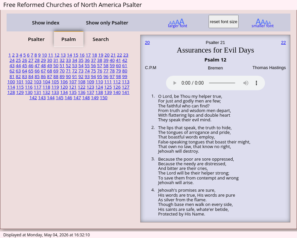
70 (62, 71)
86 (43, 76)
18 (94, 55)
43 (12, 65)
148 (86, 97)
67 (43, 71)
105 (55, 82)
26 (24, 60)
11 (50, 55)
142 (33, 97)
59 (112, 65)
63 (18, 71)
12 (56, 55)
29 (43, 60)
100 (11, 82)
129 (20, 92)
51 (62, 65)
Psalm (68, 39)
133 (55, 92)
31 (55, 60)
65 (30, 71)
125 (108, 87)
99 (124, 76)
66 (37, 71)
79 (118, 71)
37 (93, 60)
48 (43, 65)
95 (99, 76)
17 (88, 55)
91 (74, 76)
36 (86, 60)
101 (20, 82)
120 (64, 87)
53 (74, 65)
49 (49, 65)
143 (42, 97)
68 (49, 71)
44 (18, 65)
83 (24, 76)
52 (68, 65)
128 (11, 92)
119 (55, 87)
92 (80, 76)
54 (80, 65)
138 (99, 92)
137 (90, 92)
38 (99, 60)
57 (99, 65)
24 (12, 60)
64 (24, 71)
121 (73, 87)
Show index (45, 22)
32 (62, 60)
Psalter (36, 39)
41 (118, 60)
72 (74, 71)
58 (105, 65)
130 (29, 92)
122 (81, 87)
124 (99, 87)
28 (37, 60)
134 (64, 92)
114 (11, 87)
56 (93, 65)
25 (18, 60)
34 (74, 60)
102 (29, 82)
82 (18, 76)
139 (108, 92)
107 (73, 82)
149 (95, 97)
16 (82, 55)
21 (113, 55)
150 (103, 97)
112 (116, 82)
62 (12, 71)
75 (93, 71)
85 (37, 76)
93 (86, 76)
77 (105, 71)
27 (30, 60)
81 (12, 76)
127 (125, 87)
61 (124, 65)
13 (63, 55)
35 (80, 60)
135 (73, 92)
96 (105, 76)
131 (37, 92)
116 (29, 87)
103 (37, 82)
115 (20, 87)
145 (59, 97)
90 (68, 76)
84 (30, 76)
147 (77, 97)
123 (90, 87)
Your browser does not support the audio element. (215, 82)
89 (62, 76)
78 (112, 71)
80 (124, 71)
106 (64, 82)
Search (101, 39)
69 (55, 71)
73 (80, 71)
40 (112, 60)
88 (55, 76)
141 (125, 92)
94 (93, 76)
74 (86, 71)
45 (24, 65)
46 (30, 65)
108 (81, 82)
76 (99, 71)
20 (107, 55)
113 (125, 82)
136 (81, 92)
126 (116, 87)
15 (75, 55)
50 (55, 65)
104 (46, 82)
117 (37, 87)
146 (68, 97)
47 (37, 65)
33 (68, 60)
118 (46, 87)
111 (108, 82)
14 (69, 55)
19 (100, 55)
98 (118, 76)
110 (99, 82)
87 (49, 76)
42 (124, 60)
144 (50, 97)
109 (90, 82)
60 (118, 65)
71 (68, 71)
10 (44, 55)
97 (112, 76)
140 (116, 92)
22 (119, 55)
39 (105, 60)
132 (46, 92)
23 (125, 55)
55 (86, 65)
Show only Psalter (107, 22)
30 (49, 60)
